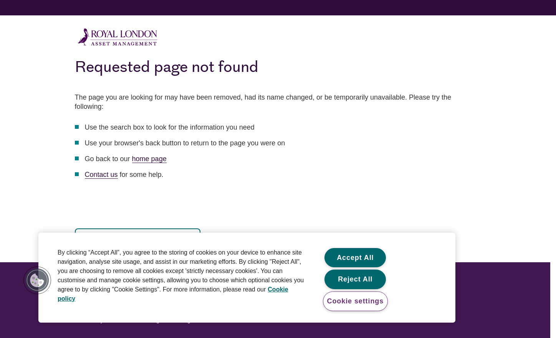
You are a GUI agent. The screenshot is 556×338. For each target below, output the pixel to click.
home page (149, 159)
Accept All (355, 257)
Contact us (101, 174)
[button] (37, 280)
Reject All (355, 279)
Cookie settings (355, 301)
